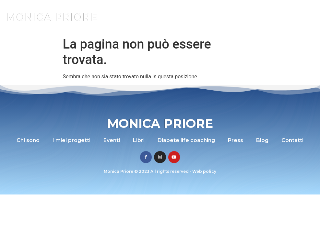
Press (235, 140)
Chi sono (28, 140)
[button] (300, 17)
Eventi (111, 140)
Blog (262, 140)
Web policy (204, 171)
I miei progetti (71, 140)
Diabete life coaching (186, 140)
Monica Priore (52, 17)
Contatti (292, 140)
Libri (139, 140)
